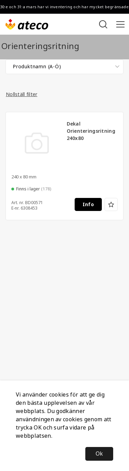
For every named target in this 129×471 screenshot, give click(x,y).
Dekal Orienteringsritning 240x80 (91, 131)
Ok (99, 454)
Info (88, 204)
